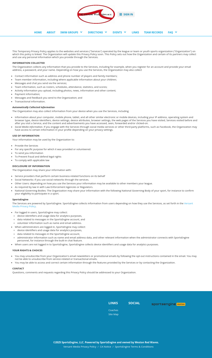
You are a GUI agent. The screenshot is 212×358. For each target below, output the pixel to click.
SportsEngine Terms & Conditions (134, 346)
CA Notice (105, 346)
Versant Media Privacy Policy (79, 346)
